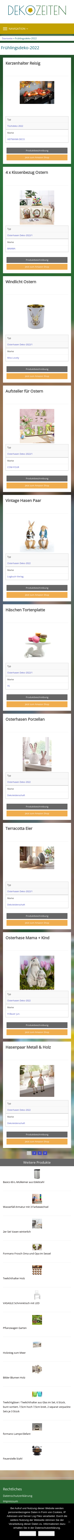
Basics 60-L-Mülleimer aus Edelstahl (23, 1182)
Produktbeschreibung (37, 150)
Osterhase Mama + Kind (27, 937)
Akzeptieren (28, 1533)
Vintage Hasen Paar (23, 500)
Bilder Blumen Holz (14, 1377)
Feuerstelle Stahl (12, 1458)
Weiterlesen (46, 1533)
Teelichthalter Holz (14, 1278)
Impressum (10, 1501)
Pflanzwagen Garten (15, 1328)
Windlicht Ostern (21, 281)
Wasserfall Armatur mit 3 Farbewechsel (25, 1207)
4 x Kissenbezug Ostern (27, 172)
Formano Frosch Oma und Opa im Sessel (27, 1253)
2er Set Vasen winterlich (17, 1231)
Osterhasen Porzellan (25, 719)
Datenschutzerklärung (17, 1496)
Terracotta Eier (19, 828)
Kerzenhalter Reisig (23, 63)
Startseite (7, 38)
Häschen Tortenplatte (25, 609)
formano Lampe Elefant (17, 1434)
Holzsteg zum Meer (14, 1352)
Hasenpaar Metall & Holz (28, 1047)
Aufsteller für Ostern (24, 391)
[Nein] (69, 1522)
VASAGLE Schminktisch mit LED (21, 1303)
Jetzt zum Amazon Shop (37, 157)
